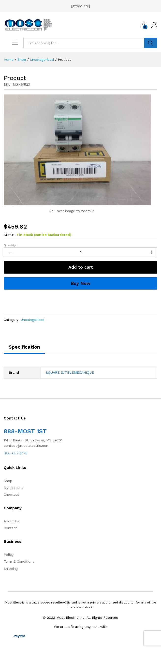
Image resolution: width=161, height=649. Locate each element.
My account (13, 488)
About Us (11, 521)
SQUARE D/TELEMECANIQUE (70, 372)
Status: (9, 235)
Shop (8, 481)
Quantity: (10, 245)
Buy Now (80, 283)
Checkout (11, 494)
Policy (9, 554)
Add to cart (80, 267)
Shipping (11, 569)
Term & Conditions (19, 561)
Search (150, 43)
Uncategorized (32, 320)
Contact (10, 528)
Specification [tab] (24, 346)
